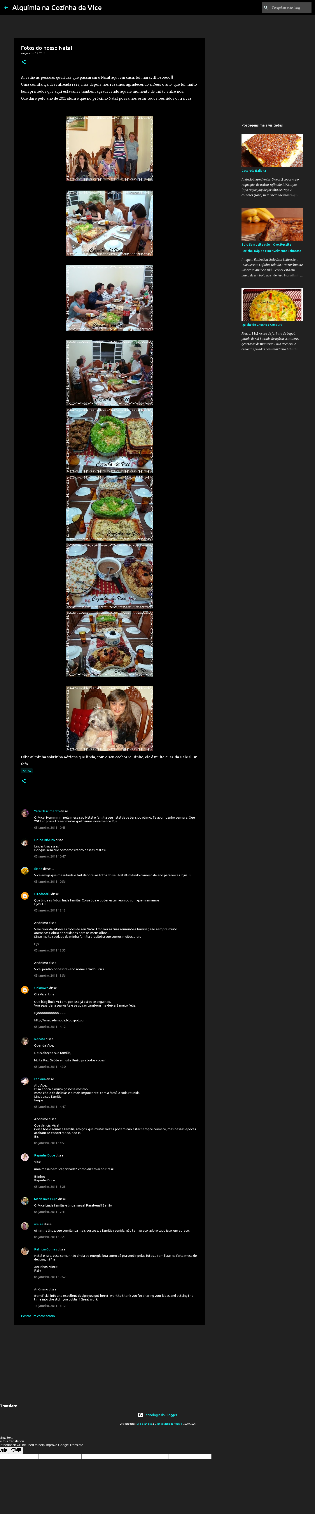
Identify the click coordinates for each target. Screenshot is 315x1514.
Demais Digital (144, 1423)
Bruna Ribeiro (44, 840)
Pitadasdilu (42, 894)
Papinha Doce (44, 1155)
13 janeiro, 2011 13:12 (50, 1305)
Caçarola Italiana (254, 170)
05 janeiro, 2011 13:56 (50, 975)
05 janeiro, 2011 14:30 (50, 1066)
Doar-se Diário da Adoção (168, 1423)
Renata (39, 1039)
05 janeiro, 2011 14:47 (50, 1106)
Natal (27, 770)
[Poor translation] (16, 1450)
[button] (23, 62)
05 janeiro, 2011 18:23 (50, 1237)
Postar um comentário (38, 1316)
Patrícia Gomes (45, 1249)
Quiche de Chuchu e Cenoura (262, 324)
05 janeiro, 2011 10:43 (50, 827)
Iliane (38, 869)
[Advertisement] (109, 1361)
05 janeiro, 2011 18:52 (50, 1277)
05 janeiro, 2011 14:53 (50, 1143)
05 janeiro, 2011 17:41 (50, 1212)
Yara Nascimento (47, 811)
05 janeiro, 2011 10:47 (50, 856)
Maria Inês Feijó (46, 1199)
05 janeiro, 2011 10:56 (50, 881)
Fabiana (40, 1079)
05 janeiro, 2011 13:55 (50, 950)
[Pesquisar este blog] (289, 7)
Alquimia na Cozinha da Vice (57, 7)
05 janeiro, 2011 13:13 (50, 910)
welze (38, 1224)
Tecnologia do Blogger (157, 1415)
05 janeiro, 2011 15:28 (50, 1186)
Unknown (41, 988)
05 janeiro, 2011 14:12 (50, 1026)
